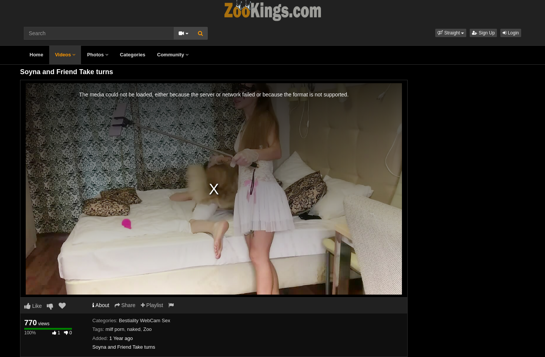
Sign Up (483, 33)
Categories (132, 54)
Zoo (147, 329)
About (100, 305)
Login (511, 33)
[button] (450, 33)
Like (33, 306)
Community (172, 54)
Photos (97, 54)
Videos (65, 54)
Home (36, 54)
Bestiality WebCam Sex (144, 320)
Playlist (152, 305)
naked (133, 329)
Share (125, 305)
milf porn (115, 329)
